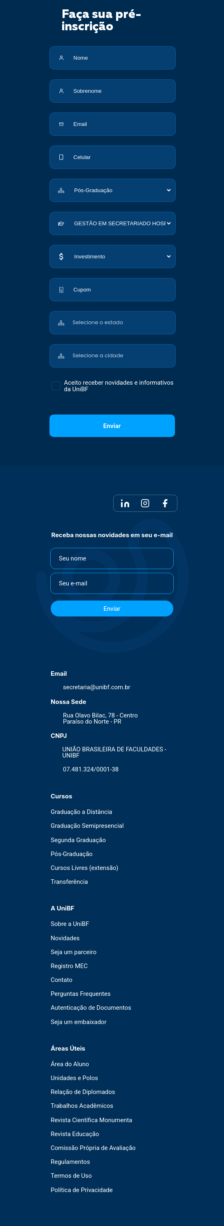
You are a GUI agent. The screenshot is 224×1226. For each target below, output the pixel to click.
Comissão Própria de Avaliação (93, 1148)
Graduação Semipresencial (87, 826)
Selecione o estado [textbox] (98, 322)
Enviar (112, 425)
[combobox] (122, 318)
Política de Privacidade (82, 1190)
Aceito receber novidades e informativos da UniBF (119, 386)
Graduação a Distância (81, 812)
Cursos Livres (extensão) (85, 868)
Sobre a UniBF (70, 924)
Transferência (69, 882)
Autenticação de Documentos (91, 1008)
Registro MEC (69, 966)
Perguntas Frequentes (80, 994)
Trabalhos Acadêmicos (82, 1106)
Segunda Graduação (78, 840)
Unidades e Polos (74, 1078)
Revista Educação (75, 1134)
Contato (61, 980)
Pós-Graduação (71, 854)
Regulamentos (70, 1162)
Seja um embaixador (79, 1022)
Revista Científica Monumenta (91, 1120)
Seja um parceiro (73, 952)
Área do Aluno (70, 1064)
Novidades (65, 938)
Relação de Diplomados (83, 1092)
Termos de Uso (71, 1176)
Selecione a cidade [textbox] (98, 355)
